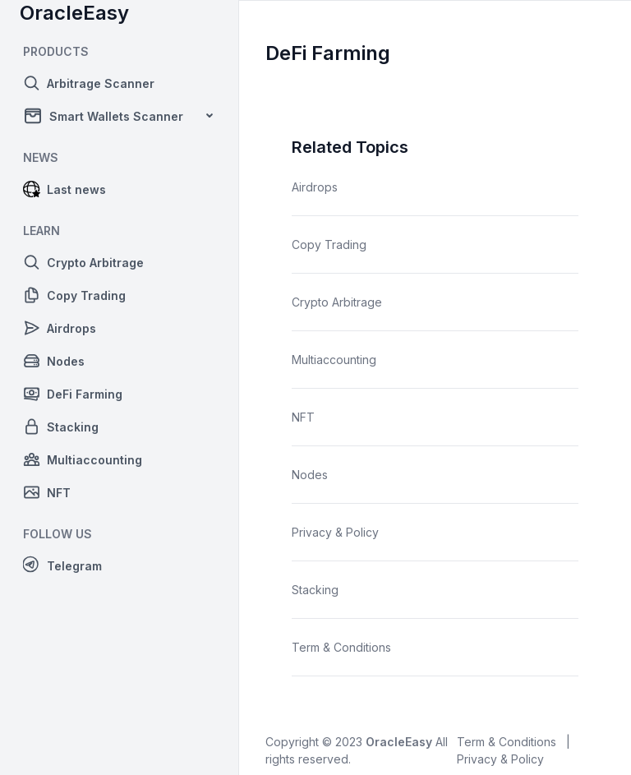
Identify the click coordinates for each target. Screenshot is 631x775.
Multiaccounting (334, 360)
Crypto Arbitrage (337, 302)
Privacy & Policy (335, 532)
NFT (303, 417)
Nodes (310, 475)
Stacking (315, 590)
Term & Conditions (341, 647)
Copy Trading (329, 244)
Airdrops (315, 187)
